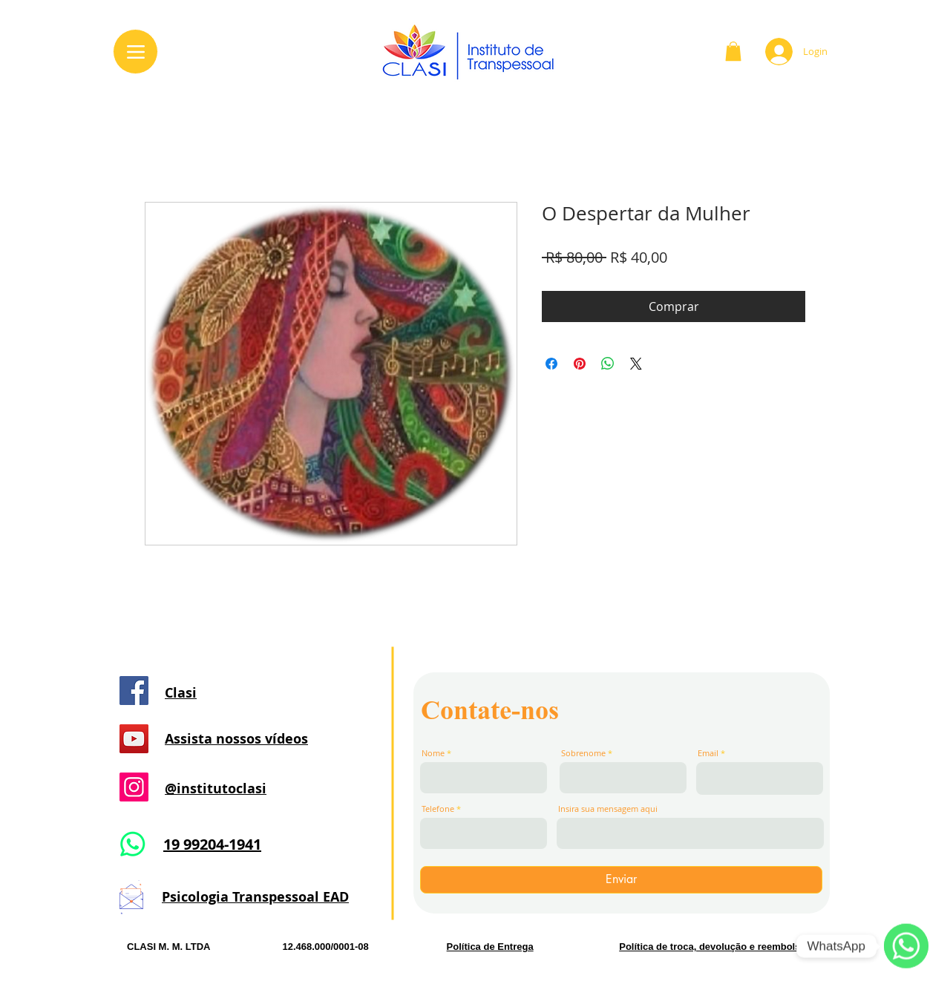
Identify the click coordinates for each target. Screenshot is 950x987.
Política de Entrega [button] (490, 946)
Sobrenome (583, 753)
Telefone (438, 808)
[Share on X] (636, 364)
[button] (733, 51)
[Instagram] (133, 787)
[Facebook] (133, 690)
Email (708, 753)
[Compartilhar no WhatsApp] (608, 364)
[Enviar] (621, 879)
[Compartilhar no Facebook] (551, 364)
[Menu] (135, 51)
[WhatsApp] (906, 946)
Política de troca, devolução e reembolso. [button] (714, 946)
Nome (433, 753)
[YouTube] (133, 738)
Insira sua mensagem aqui (608, 808)
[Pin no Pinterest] (580, 364)
